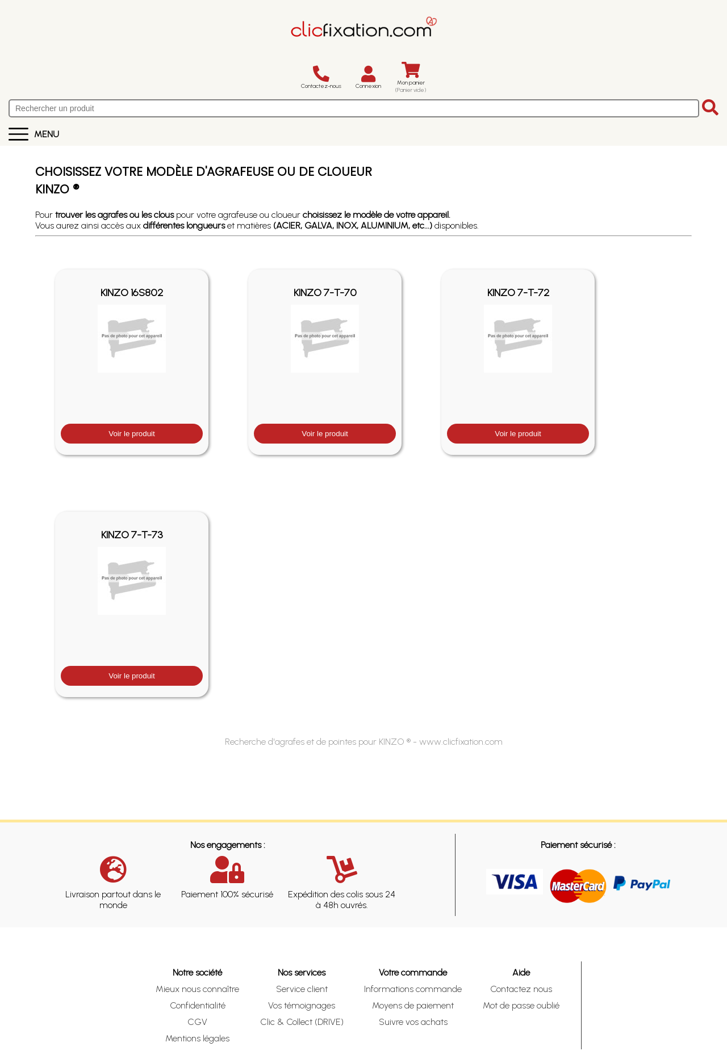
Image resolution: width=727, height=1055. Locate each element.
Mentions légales (197, 1038)
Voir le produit (131, 433)
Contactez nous (521, 989)
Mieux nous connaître (197, 989)
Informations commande (413, 989)
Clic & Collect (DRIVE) (302, 1021)
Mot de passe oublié (521, 1005)
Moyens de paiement (413, 1005)
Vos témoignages (301, 1005)
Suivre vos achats (413, 1021)
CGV (197, 1021)
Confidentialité (197, 1005)
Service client (302, 989)
